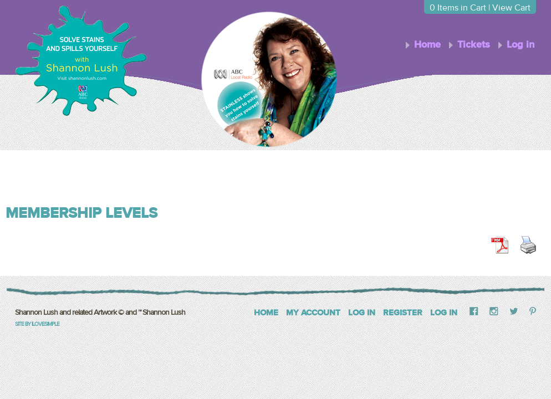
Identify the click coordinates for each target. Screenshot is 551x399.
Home (427, 44)
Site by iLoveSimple (37, 324)
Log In (361, 313)
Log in (520, 44)
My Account (313, 313)
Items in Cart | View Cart (480, 7)
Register (402, 313)
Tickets (473, 44)
